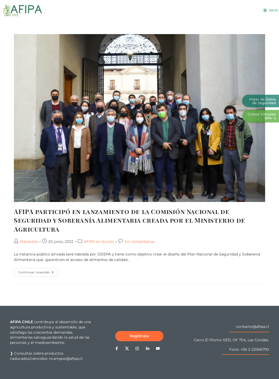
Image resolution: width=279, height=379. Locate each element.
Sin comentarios (139, 241)
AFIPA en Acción (99, 241)
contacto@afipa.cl (252, 326)
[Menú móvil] (271, 10)
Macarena (29, 241)
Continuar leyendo (38, 271)
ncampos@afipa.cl (66, 358)
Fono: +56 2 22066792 (249, 349)
